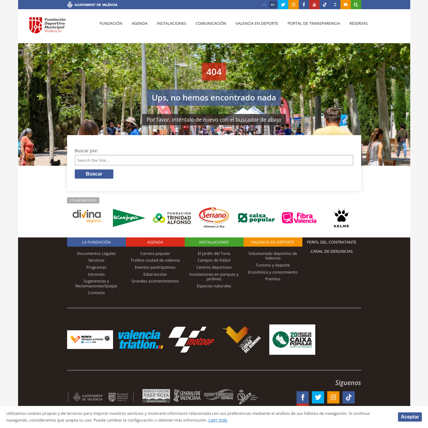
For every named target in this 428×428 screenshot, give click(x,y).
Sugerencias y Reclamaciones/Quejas (96, 284)
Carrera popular (155, 254)
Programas (96, 268)
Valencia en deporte (252, 28)
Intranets (96, 275)
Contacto (96, 294)
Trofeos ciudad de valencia (155, 261)
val (263, 4)
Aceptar (410, 416)
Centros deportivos (214, 268)
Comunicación (206, 28)
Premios (273, 280)
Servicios (96, 261)
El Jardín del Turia (214, 254)
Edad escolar (155, 275)
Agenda (138, 28)
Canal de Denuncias (332, 252)
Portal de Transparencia (308, 28)
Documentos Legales (96, 254)
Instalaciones (169, 28)
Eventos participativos (155, 268)
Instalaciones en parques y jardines (214, 277)
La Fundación (96, 243)
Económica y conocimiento (273, 273)
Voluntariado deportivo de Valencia (272, 257)
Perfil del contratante (331, 243)
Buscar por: (86, 150)
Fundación (110, 28)
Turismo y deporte (273, 266)
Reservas (352, 28)
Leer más (253, 420)
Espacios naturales (214, 287)
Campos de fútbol (214, 261)
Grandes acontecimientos (155, 282)
